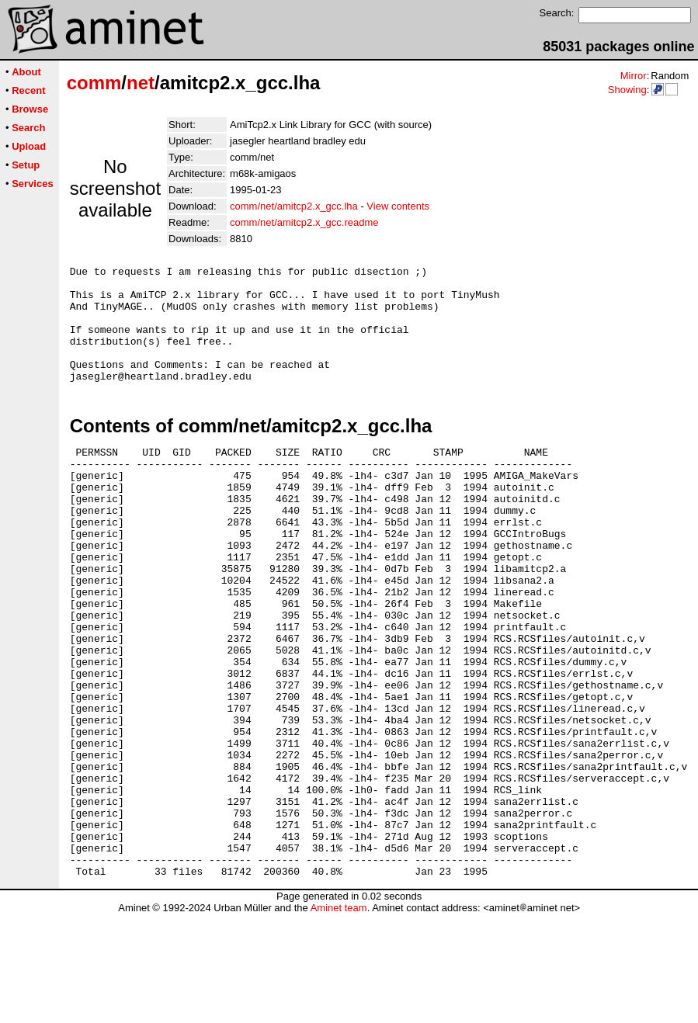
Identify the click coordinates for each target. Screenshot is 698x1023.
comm (94, 82)
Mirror (633, 75)
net (141, 82)
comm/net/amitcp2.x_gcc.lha (294, 206)
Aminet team (339, 1017)
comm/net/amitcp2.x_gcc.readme (304, 222)
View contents (397, 206)
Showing (627, 89)
